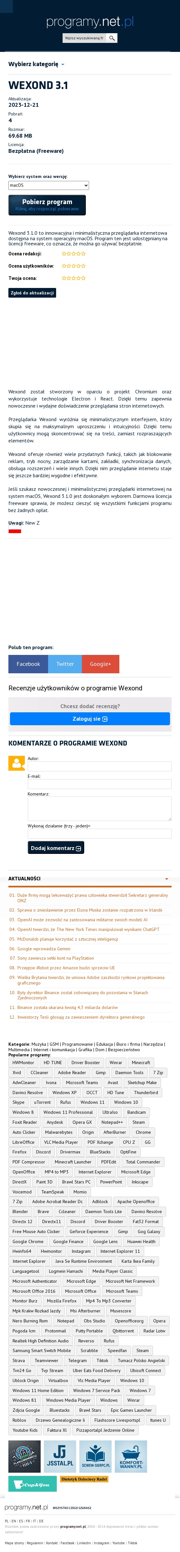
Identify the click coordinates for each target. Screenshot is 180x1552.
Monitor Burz (25, 1301)
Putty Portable (89, 1331)
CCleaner (39, 1072)
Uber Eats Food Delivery (97, 1370)
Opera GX (82, 1122)
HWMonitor (23, 1062)
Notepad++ (112, 1122)
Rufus (65, 1102)
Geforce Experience (89, 1231)
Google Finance (68, 1241)
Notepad (65, 1321)
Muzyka (39, 1044)
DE (41, 1521)
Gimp (101, 1072)
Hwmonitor (51, 1251)
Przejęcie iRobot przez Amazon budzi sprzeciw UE (66, 968)
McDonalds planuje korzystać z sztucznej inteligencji (67, 939)
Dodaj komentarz (56, 848)
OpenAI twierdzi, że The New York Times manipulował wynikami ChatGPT (88, 929)
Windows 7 (140, 1390)
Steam (139, 1122)
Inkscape (140, 1182)
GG (148, 1142)
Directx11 (51, 1221)
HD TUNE (53, 1062)
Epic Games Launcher (131, 1410)
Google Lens (105, 1241)
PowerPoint (111, 1182)
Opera (159, 1321)
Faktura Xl (57, 1430)
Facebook (28, 663)
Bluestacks (60, 1410)
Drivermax (70, 1152)
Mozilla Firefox (61, 1301)
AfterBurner (115, 1132)
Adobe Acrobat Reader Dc (57, 1201)
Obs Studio (94, 1321)
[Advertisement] (90, 343)
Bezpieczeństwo (124, 1050)
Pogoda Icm (24, 1331)
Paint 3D (44, 1182)
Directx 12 (23, 1221)
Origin (88, 1132)
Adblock (100, 1201)
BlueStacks (100, 1152)
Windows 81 (24, 1400)
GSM (54, 1044)
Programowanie (77, 1044)
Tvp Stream (52, 1370)
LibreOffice (24, 1142)
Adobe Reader (72, 1072)
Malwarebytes (59, 1132)
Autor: (33, 758)
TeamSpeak (52, 1192)
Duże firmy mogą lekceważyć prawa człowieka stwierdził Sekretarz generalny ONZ (92, 898)
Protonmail (55, 1331)
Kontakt (52, 1543)
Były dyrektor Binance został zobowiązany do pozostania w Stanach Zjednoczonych (82, 995)
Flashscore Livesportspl (117, 1420)
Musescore (120, 1311)
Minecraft (141, 1062)
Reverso (86, 1341)
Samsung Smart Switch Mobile (42, 1350)
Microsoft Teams (82, 1082)
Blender (20, 1211)
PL (7, 1521)
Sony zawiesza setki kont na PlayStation (55, 958)
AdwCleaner (24, 1082)
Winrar (116, 1062)
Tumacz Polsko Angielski (141, 1360)
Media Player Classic (113, 1271)
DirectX (20, 1182)
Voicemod (22, 1192)
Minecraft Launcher (73, 1162)
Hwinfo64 (22, 1251)
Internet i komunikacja (54, 1050)
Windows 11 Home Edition (38, 1390)
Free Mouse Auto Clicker (36, 1231)
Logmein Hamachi (66, 1271)
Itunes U (158, 1420)
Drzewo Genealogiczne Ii (60, 1420)
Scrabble (89, 1350)
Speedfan (117, 1350)
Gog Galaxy (149, 1231)
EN (14, 1521)
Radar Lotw (154, 1331)
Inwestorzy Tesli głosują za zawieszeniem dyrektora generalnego (81, 1017)
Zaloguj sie (90, 718)
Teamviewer (46, 1360)
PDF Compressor (29, 1162)
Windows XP (65, 1092)
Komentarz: (38, 794)
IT (34, 1521)
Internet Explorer (95, 1172)
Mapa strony (14, 1543)
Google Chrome (28, 1241)
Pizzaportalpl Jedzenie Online (105, 1430)
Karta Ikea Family (138, 1261)
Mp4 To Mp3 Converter (109, 1301)
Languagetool (26, 1271)
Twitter (65, 663)
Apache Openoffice (136, 1201)
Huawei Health (141, 1241)
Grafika (85, 1050)
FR (28, 1521)
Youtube (118, 1543)
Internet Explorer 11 (120, 1251)
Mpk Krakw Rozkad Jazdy (37, 1311)
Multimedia (19, 1050)
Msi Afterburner (85, 1311)
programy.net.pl (73, 1526)
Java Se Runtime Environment (83, 1261)
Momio (80, 1192)
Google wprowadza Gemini (43, 949)
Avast (113, 1082)
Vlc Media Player (94, 1380)
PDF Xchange (100, 1142)
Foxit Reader (25, 1122)
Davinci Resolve (28, 1092)
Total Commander (143, 1162)
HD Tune (115, 1092)
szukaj (111, 38)
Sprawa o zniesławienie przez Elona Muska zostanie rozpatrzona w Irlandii (89, 910)
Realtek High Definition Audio (41, 1341)
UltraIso (110, 1112)
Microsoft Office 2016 (34, 1291)
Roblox (19, 1420)
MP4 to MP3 (57, 1172)
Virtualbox (58, 1380)
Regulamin (35, 1543)
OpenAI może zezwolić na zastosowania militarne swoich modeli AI (82, 920)
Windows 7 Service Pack (96, 1390)
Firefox (19, 1152)
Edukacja (104, 1044)
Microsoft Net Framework (130, 1281)
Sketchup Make (142, 1082)
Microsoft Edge (136, 1172)
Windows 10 (126, 1102)
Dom (100, 1050)
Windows (109, 1400)
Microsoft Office (80, 1291)
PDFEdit (108, 1162)
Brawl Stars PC (76, 1182)
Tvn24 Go (22, 1370)
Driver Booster (86, 1062)
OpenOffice (24, 1172)
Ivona (51, 1082)
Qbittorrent (123, 1331)
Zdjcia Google (26, 1410)
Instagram (81, 1251)
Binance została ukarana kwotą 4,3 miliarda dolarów (67, 1007)
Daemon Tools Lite (103, 1211)
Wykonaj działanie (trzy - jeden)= (59, 826)
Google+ (100, 663)
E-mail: (34, 776)
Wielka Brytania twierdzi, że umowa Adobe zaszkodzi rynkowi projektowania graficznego (91, 980)
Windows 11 (93, 1102)
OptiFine (128, 1152)
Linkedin (84, 1543)
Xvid (17, 1072)
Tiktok (102, 1360)
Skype (19, 1102)
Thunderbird (146, 1092)
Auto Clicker (24, 1132)
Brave (43, 1211)
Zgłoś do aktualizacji (32, 293)
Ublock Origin (26, 1380)
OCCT (92, 1092)
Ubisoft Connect (145, 1370)
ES (21, 1521)
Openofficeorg (129, 1321)
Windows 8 (23, 1112)
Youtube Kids (25, 1430)
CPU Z (129, 1142)
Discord (43, 1152)
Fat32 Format (146, 1221)
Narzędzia (153, 1044)
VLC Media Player (61, 1142)
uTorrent (42, 1102)
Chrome (143, 1132)
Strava (19, 1360)
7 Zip (158, 1072)
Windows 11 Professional (68, 1112)
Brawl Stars (90, 1410)
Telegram (77, 1360)
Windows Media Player (68, 1400)
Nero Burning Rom (30, 1321)
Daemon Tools (129, 1072)
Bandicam (136, 1112)
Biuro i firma (128, 1044)
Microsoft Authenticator (35, 1281)
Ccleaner (67, 1211)
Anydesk (55, 1122)
